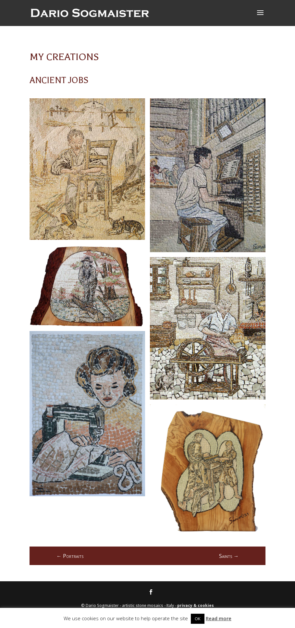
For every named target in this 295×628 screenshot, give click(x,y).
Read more (218, 618)
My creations (64, 57)
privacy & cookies (195, 605)
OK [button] (198, 619)
